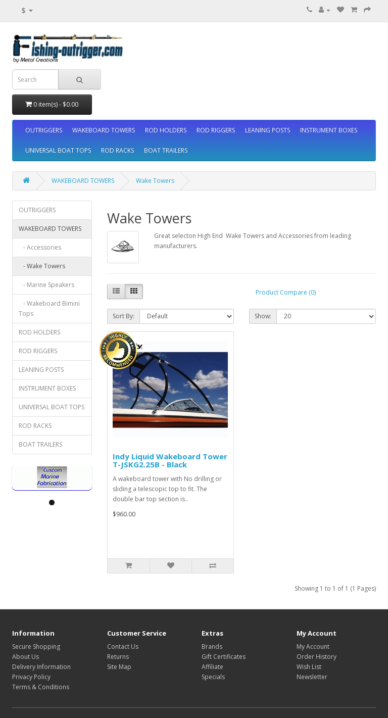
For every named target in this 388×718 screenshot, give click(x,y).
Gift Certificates (224, 656)
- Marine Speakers (46, 284)
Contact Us (122, 646)
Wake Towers (155, 180)
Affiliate (212, 666)
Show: (263, 316)
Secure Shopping (36, 646)
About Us (25, 656)
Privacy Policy (31, 677)
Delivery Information (41, 666)
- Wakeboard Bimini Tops (49, 308)
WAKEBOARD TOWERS (103, 130)
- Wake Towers (42, 266)
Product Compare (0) (286, 292)
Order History (316, 656)
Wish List (309, 666)
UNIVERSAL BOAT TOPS (58, 150)
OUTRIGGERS (43, 130)
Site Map (119, 666)
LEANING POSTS (267, 130)
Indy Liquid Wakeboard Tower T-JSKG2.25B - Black (170, 460)
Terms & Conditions (40, 687)
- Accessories (40, 247)
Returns (118, 656)
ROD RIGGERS (216, 130)
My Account (313, 646)
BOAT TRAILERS (165, 150)
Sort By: (123, 316)
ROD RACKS (117, 150)
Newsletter (312, 677)
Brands (212, 646)
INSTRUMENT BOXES (328, 130)
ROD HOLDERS (165, 130)
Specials (213, 677)
